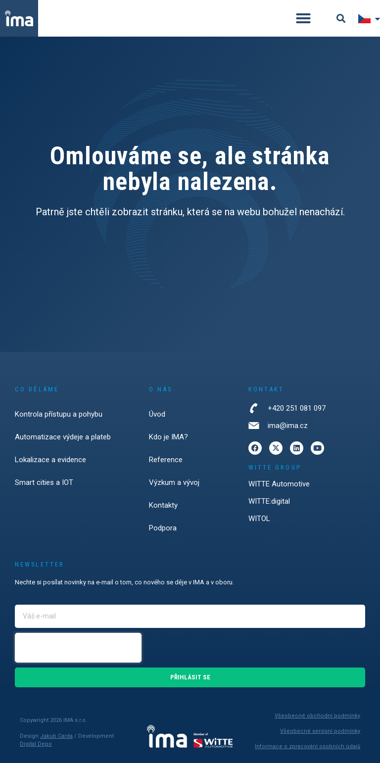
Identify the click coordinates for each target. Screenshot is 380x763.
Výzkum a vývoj (174, 482)
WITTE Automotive (279, 483)
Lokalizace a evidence (50, 459)
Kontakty (163, 505)
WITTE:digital (269, 501)
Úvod (157, 414)
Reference (166, 459)
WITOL (259, 518)
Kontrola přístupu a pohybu (58, 414)
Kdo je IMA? (168, 436)
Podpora (163, 528)
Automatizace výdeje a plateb (63, 436)
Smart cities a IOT (44, 482)
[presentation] (78, 648)
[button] (303, 18)
